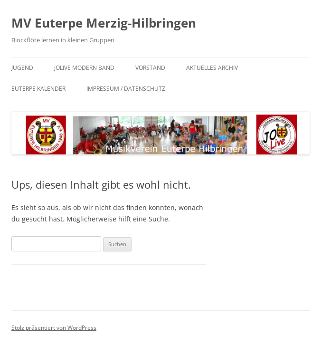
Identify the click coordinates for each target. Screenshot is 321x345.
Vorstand (150, 68)
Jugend (22, 68)
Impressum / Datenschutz (125, 89)
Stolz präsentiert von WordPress (53, 328)
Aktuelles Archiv (212, 68)
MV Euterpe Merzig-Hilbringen (103, 22)
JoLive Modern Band (84, 68)
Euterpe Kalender (38, 89)
